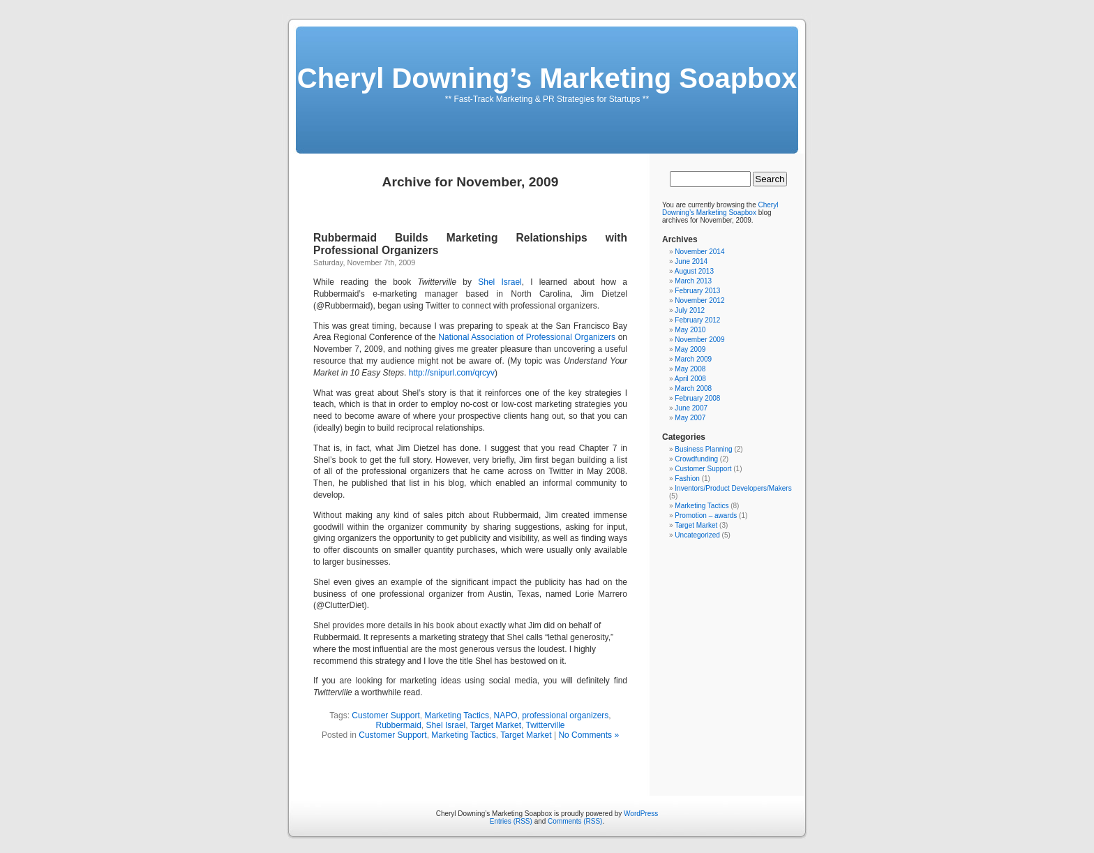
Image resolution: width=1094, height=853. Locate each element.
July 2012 (690, 310)
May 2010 (690, 330)
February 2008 (697, 398)
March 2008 (693, 388)
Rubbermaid (398, 725)
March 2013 (693, 281)
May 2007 (690, 418)
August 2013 (694, 271)
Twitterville (545, 725)
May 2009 (690, 349)
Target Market (495, 725)
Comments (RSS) (575, 821)
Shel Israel (500, 282)
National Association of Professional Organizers (527, 337)
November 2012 (699, 300)
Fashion (687, 478)
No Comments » (588, 735)
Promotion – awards (706, 515)
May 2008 (690, 369)
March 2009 (693, 359)
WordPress (641, 813)
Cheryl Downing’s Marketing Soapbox (547, 78)
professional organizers (565, 715)
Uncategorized (697, 535)
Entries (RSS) (511, 821)
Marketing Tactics (456, 715)
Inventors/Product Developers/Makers (733, 488)
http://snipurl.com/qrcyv (452, 373)
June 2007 (691, 408)
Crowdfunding (696, 459)
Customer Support (385, 715)
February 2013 (697, 291)
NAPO (506, 715)
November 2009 (699, 339)
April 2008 (690, 379)
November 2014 (699, 251)
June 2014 (691, 261)
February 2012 (697, 320)
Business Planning (703, 449)
